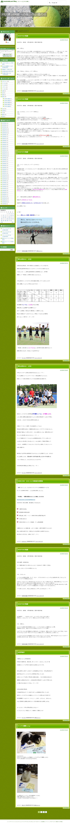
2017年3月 (4, 123)
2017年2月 (4, 125)
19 (1, 218)
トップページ (10, 821)
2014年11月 (4, 177)
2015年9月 (4, 157)
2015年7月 (4, 161)
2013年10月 (4, 201)
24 (11, 218)
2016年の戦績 (7, 104)
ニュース (22, 821)
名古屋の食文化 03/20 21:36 (7, 71)
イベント (47, 821)
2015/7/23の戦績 (23, 604)
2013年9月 (4, 203)
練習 (3, 114)
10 (11, 215)
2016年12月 (4, 129)
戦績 (3, 96)
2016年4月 (4, 144)
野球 (3, 116)
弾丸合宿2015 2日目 (24, 259)
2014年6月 (4, 186)
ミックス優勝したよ (24, 726)
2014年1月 (4, 196)
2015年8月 (4, 159)
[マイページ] (20, 1)
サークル (23, 357)
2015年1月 (4, 173)
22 (7, 218)
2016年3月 (4, 146)
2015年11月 (4, 153)
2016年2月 (4, 148)
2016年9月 (4, 134)
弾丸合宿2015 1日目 (24, 366)
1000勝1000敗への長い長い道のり (23, 14)
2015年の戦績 (24, 90)
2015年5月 (4, 165)
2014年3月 (4, 192)
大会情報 (42, 821)
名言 (3, 92)
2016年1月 (4, 150)
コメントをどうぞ (40, 90)
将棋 (3, 94)
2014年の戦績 (7, 100)
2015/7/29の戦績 (23, 99)
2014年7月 (4, 184)
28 (5, 220)
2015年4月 (4, 167)
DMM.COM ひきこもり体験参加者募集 (30, 481)
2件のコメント (39, 251)
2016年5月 (4, 142)
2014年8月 (4, 182)
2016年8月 (4, 136)
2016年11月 (4, 130)
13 (3, 217)
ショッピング (16, 821)
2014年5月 (4, 188)
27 (3, 220)
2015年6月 (4, 163)
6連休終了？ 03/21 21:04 (7, 69)
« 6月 (2, 222)
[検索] (57, 3)
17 (11, 217)
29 (7, 220)
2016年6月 (4, 140)
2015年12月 (4, 152)
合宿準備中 (21, 652)
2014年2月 (4, 194)
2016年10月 (4, 132)
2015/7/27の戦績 (23, 152)
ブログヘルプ (52, 821)
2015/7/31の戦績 (23, 36)
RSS (8, 42)
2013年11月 (4, 200)
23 (9, 218)
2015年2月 (4, 171)
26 (1, 220)
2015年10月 (4, 155)
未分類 (3, 110)
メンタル (4, 89)
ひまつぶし (24, 541)
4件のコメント (37, 805)
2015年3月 (4, 169)
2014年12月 (4, 175)
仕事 (3, 90)
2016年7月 (4, 138)
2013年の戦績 (7, 98)
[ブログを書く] (26, 1)
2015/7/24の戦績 (23, 549)
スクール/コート (37, 821)
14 (5, 217)
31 (11, 220)
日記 (23, 805)
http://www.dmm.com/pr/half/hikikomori (26, 499)
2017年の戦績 (7, 106)
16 (9, 217)
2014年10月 (4, 178)
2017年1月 (4, 127)
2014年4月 (4, 190)
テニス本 (4, 85)
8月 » (13, 222)
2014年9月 (4, 180)
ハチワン (4, 87)
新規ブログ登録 (59, 821)
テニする (31, 821)
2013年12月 (4, 198)
